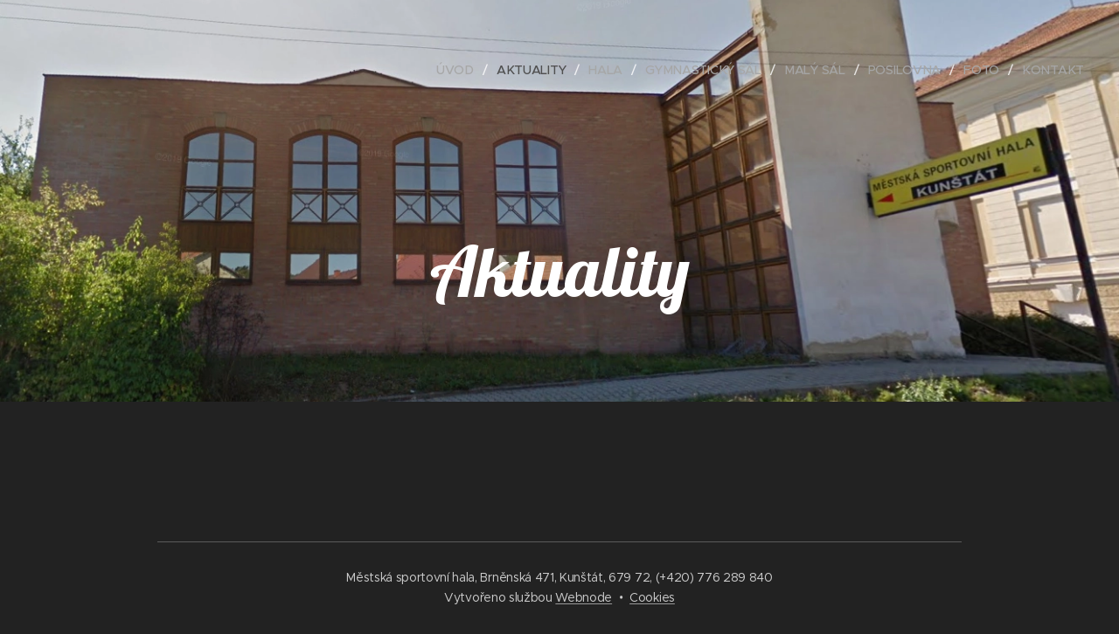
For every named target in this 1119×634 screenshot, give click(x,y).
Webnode (583, 597)
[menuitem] (455, 70)
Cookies (652, 597)
